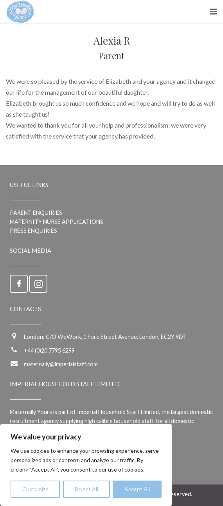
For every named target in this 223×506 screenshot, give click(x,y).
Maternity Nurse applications (56, 221)
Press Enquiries (33, 230)
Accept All (137, 489)
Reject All (86, 489)
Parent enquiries (36, 212)
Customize (35, 489)
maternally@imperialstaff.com (61, 364)
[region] (86, 465)
